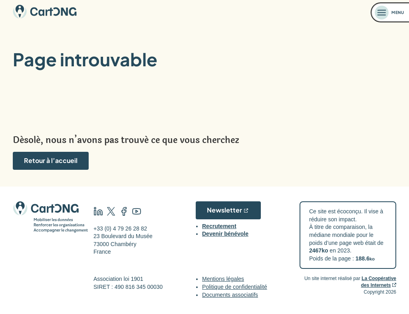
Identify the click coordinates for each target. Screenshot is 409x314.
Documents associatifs (230, 295)
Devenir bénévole (225, 234)
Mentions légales (223, 279)
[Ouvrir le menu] (390, 12)
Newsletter (224, 210)
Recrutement (219, 226)
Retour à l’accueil (50, 160)
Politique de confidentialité (234, 287)
